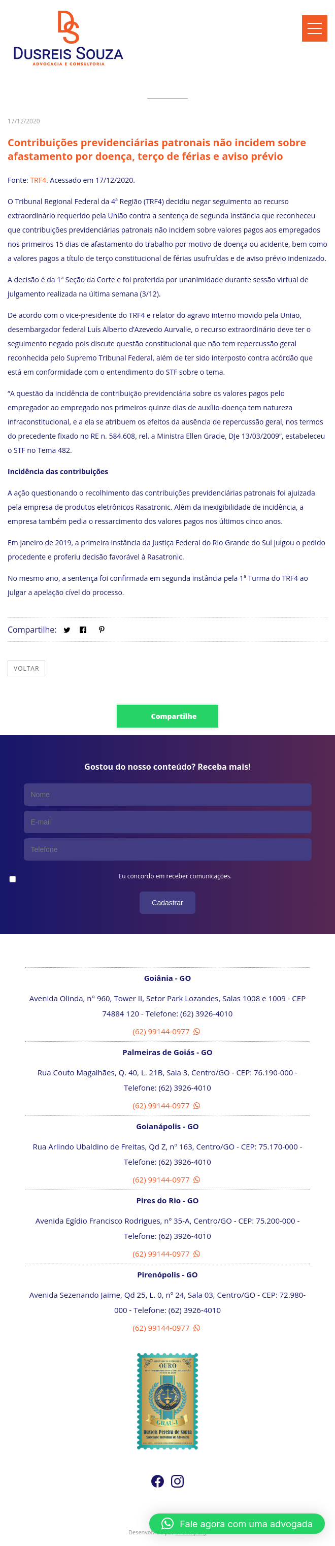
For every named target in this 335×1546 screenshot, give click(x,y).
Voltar (26, 668)
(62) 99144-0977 (168, 1031)
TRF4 (38, 180)
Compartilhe (174, 716)
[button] (237, 1524)
